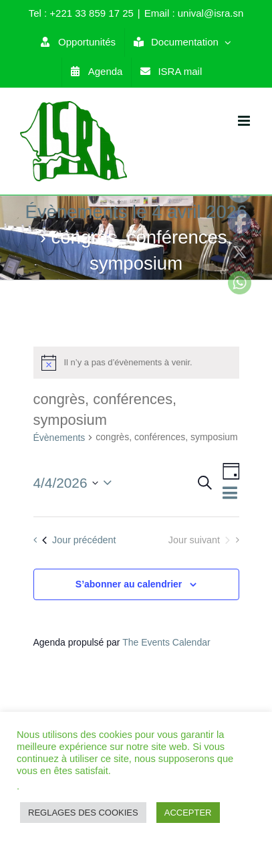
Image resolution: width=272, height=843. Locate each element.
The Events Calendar (166, 642)
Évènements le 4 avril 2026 (136, 211)
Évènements (59, 437)
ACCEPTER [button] (188, 813)
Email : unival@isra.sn (194, 13)
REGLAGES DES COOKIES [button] (83, 813)
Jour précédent (79, 540)
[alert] (136, 363)
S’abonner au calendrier (129, 584)
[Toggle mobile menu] (245, 121)
